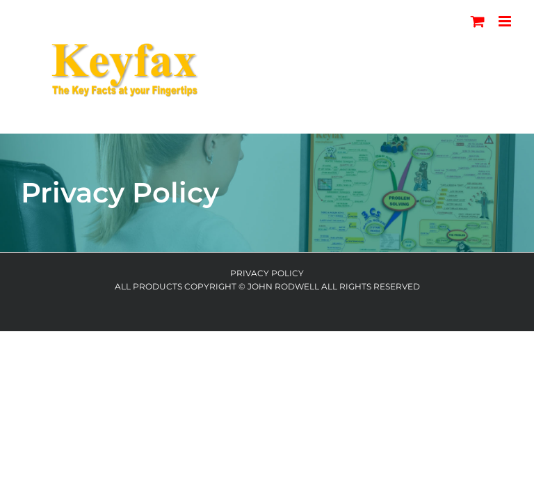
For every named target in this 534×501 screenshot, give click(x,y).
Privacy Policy (267, 273)
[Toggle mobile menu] (506, 21)
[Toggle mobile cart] (478, 21)
